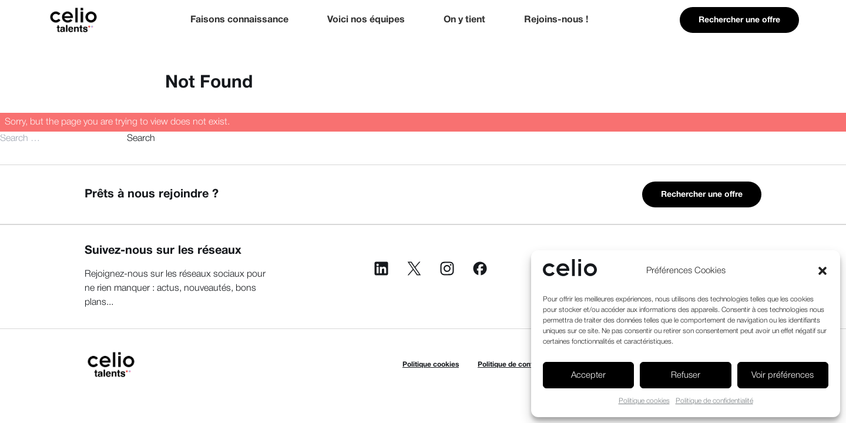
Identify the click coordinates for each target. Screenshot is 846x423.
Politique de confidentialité (714, 401)
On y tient (464, 20)
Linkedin (381, 268)
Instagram (447, 268)
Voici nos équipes (366, 20)
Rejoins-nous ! (556, 20)
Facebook (480, 268)
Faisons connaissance (239, 20)
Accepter (588, 375)
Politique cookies (644, 401)
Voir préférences (782, 375)
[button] (822, 271)
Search (141, 139)
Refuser (685, 375)
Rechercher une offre (739, 20)
